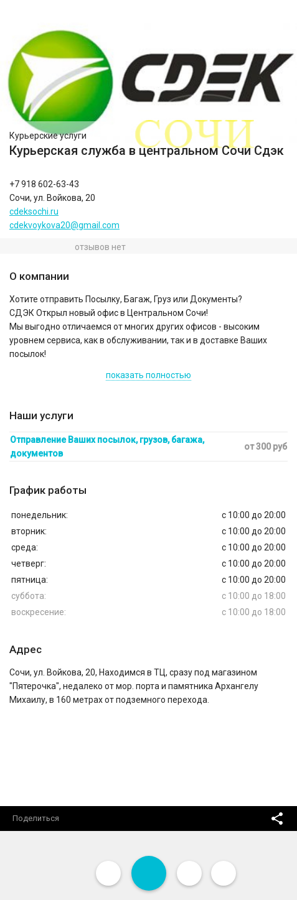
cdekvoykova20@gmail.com (64, 225)
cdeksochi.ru (34, 211)
